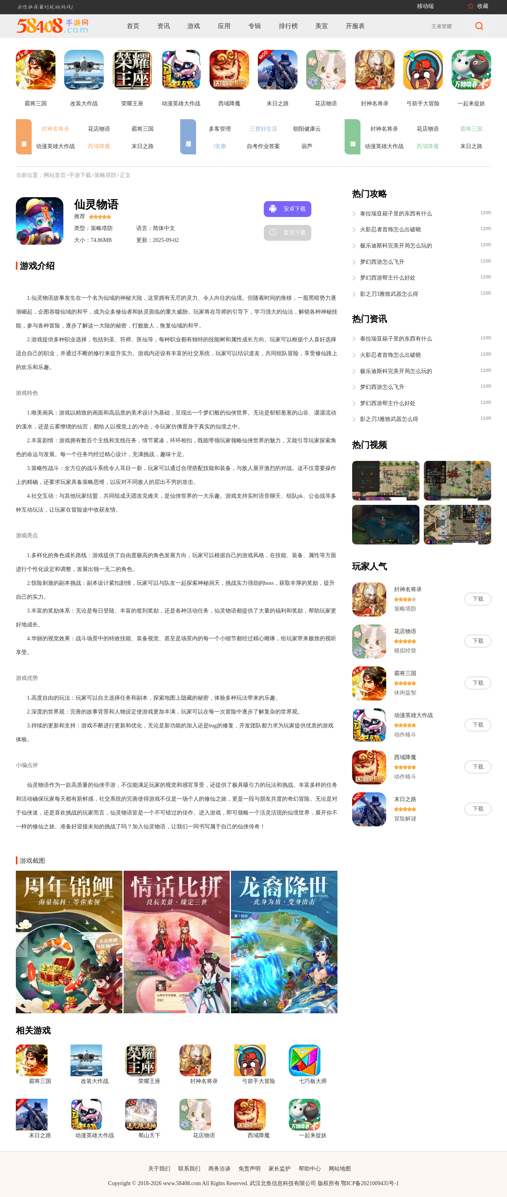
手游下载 (80, 175)
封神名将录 (55, 129)
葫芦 (307, 146)
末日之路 (143, 146)
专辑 (254, 26)
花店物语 (99, 129)
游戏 (193, 26)
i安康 (219, 146)
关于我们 (159, 1169)
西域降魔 (99, 146)
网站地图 (340, 1169)
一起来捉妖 (313, 1135)
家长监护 (280, 1169)
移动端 (425, 6)
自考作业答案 (263, 146)
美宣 (321, 26)
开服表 (355, 26)
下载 (478, 599)
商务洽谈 (219, 1169)
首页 (133, 26)
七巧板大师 (313, 1081)
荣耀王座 (149, 1081)
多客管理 (220, 129)
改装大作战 (95, 1081)
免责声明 (249, 1169)
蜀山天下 (149, 1135)
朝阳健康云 (307, 129)
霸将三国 (143, 129)
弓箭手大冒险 (258, 1081)
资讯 (163, 26)
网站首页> (56, 175)
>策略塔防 (103, 175)
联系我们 (189, 1169)
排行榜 (288, 26)
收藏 (482, 6)
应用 (224, 26)
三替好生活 (263, 129)
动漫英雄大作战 (55, 146)
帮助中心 (310, 1169)
